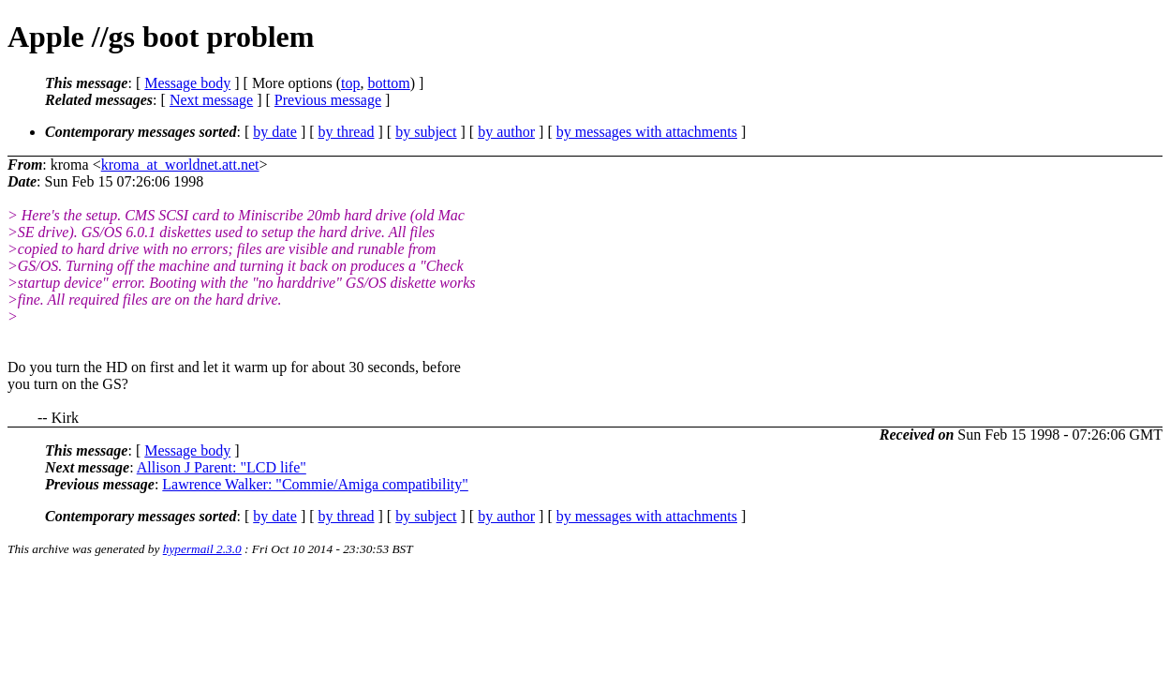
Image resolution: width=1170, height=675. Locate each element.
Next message (211, 100)
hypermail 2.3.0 (202, 549)
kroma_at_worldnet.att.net (180, 164)
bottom (388, 83)
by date (275, 132)
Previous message (327, 100)
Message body (187, 83)
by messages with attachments (646, 132)
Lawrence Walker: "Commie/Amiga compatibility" (315, 484)
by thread (346, 132)
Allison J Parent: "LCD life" (221, 467)
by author (506, 132)
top (350, 83)
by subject (425, 132)
